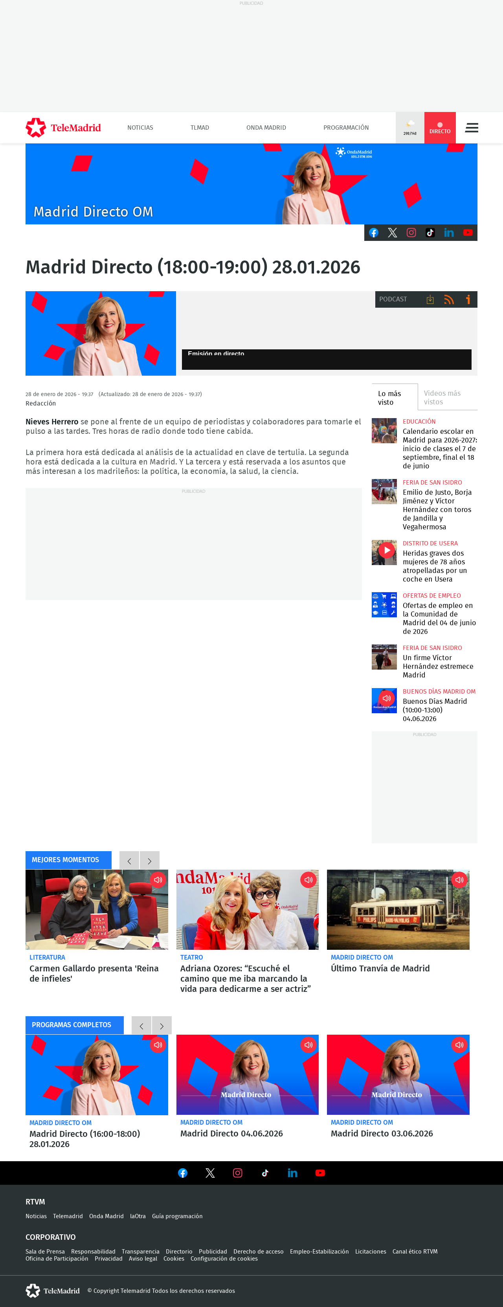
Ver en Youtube (320, 1173)
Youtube (468, 232)
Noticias (140, 128)
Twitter (392, 232)
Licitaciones (370, 1252)
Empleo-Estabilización (319, 1252)
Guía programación (177, 1216)
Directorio (179, 1252)
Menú (471, 127)
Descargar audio (430, 299)
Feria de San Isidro (432, 482)
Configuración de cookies (224, 1259)
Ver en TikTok (265, 1174)
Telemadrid (68, 1216)
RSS (449, 299)
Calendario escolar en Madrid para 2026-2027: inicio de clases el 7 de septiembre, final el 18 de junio (384, 430)
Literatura (47, 957)
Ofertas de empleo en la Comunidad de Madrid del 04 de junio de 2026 (384, 604)
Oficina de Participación (57, 1259)
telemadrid (53, 1290)
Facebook (373, 232)
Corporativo (51, 1237)
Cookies (173, 1259)
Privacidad (109, 1259)
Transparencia (141, 1252)
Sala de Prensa (45, 1252)
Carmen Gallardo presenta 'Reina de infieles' (97, 910)
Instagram (411, 232)
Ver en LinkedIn (293, 1173)
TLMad (200, 128)
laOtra (138, 1216)
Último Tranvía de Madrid (380, 968)
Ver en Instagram (238, 1173)
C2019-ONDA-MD (251, 183)
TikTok (430, 232)
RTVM (35, 1202)
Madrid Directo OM (362, 957)
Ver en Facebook (183, 1174)
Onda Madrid (266, 128)
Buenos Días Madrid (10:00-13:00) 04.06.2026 (384, 700)
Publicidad (213, 1252)
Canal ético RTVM (415, 1252)
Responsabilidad (93, 1252)
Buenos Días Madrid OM (439, 691)
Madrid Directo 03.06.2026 (398, 1075)
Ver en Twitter (210, 1174)
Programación (346, 128)
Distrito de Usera (430, 543)
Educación (419, 422)
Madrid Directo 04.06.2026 (247, 1075)
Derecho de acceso (258, 1252)
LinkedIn (449, 232)
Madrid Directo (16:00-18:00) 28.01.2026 (97, 1075)
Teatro (191, 957)
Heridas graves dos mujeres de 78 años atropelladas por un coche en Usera (384, 552)
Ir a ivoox (468, 299)
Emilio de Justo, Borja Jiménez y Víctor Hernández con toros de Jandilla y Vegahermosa (384, 491)
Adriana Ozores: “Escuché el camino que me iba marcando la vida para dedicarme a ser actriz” (247, 910)
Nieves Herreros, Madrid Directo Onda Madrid (101, 333)
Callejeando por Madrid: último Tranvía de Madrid (398, 910)
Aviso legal (143, 1259)
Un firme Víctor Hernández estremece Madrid (384, 656)
